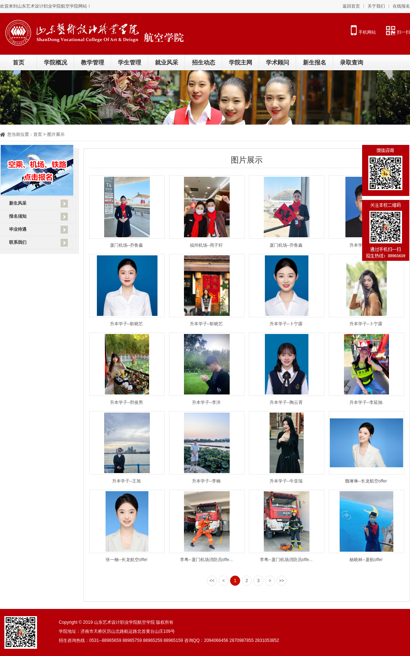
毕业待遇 (17, 229)
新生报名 (314, 62)
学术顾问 (277, 62)
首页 (18, 62)
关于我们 (376, 6)
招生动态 (203, 62)
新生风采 (17, 203)
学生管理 (129, 62)
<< (211, 580)
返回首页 (351, 6)
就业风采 (166, 62)
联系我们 (17, 242)
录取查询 (351, 62)
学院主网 (240, 62)
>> (281, 580)
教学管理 (92, 62)
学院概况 (55, 62)
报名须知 (17, 216)
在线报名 (401, 6)
